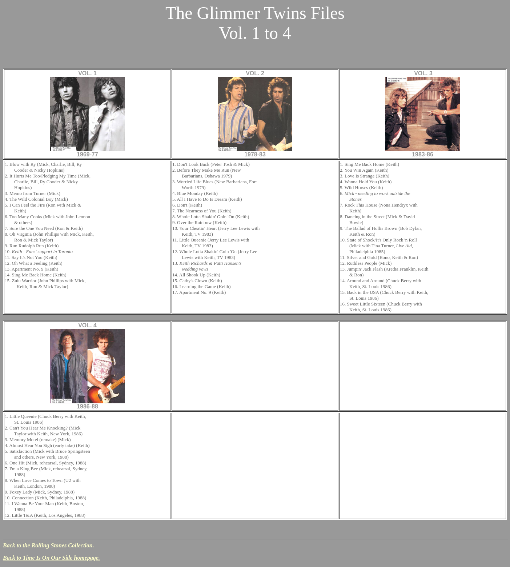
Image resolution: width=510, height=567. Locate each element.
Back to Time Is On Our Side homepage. (51, 558)
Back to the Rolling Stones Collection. (48, 545)
